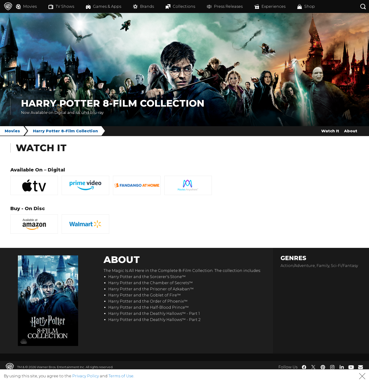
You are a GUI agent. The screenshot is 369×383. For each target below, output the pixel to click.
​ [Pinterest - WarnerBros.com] (323, 367)
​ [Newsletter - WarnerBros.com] (360, 367)
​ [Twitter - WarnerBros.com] (313, 367)
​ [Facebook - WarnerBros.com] (304, 367)
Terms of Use (120, 376)
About (350, 131)
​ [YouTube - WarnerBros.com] (351, 367)
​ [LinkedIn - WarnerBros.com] (342, 366)
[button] (362, 376)
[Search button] (363, 6)
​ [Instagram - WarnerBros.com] (332, 367)
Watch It (330, 131)
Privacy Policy (85, 376)
